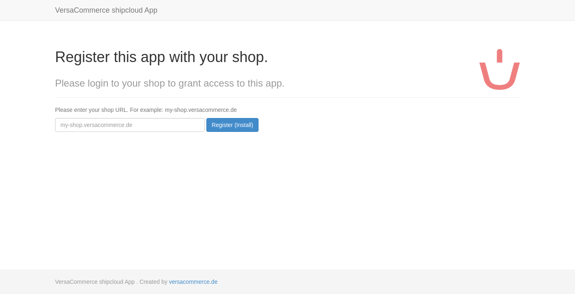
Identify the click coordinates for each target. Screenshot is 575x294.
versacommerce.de (193, 281)
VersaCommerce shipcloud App (106, 10)
